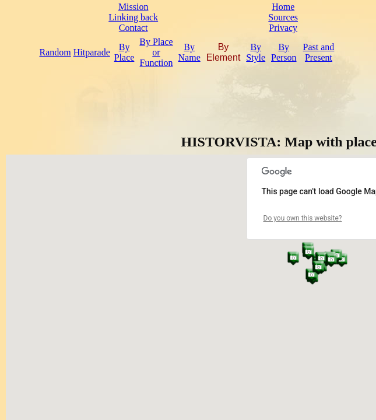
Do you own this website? (302, 218)
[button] (293, 258)
